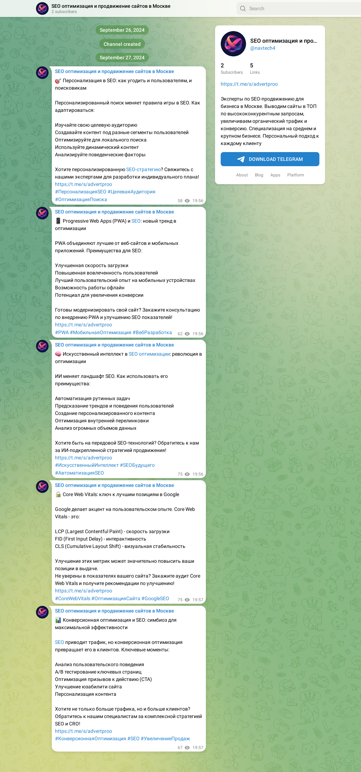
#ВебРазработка (152, 332)
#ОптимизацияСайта (115, 598)
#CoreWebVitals (72, 598)
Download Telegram (270, 159)
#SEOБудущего (137, 465)
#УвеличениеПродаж (165, 738)
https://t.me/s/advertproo (249, 84)
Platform (295, 175)
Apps (275, 175)
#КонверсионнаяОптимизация (90, 738)
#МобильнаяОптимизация (100, 332)
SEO (136, 221)
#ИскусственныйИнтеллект (87, 465)
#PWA (62, 332)
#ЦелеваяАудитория (131, 191)
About (242, 175)
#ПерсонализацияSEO (80, 191)
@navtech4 (262, 48)
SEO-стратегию (143, 169)
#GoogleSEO (155, 598)
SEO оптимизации (149, 354)
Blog (259, 175)
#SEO (133, 738)
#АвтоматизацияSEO (79, 473)
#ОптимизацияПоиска (81, 199)
